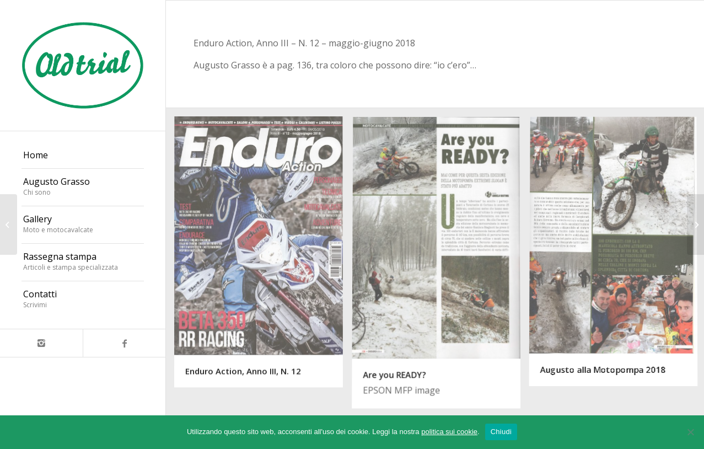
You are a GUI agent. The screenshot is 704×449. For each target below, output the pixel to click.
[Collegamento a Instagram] (41, 343)
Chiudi (501, 431)
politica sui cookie (449, 431)
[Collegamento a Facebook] (124, 343)
